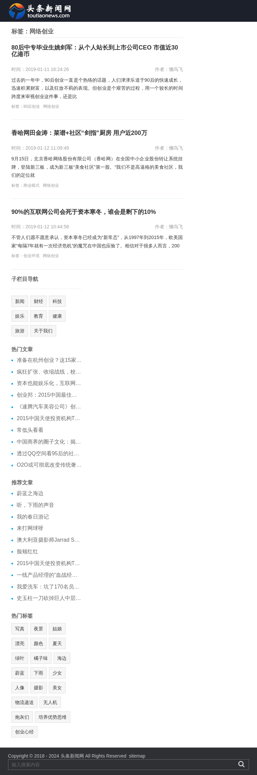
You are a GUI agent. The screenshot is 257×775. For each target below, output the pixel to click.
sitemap (137, 756)
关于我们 (43, 330)
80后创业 (31, 106)
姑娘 (57, 628)
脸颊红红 (27, 551)
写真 (19, 628)
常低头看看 (30, 430)
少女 (57, 673)
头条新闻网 (72, 756)
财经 (38, 301)
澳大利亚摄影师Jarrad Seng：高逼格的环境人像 (49, 540)
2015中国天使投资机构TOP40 (49, 418)
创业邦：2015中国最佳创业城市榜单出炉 (49, 395)
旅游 (19, 330)
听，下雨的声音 (35, 505)
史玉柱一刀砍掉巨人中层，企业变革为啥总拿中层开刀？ (49, 598)
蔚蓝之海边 (30, 493)
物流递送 (24, 702)
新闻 (19, 301)
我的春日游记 (33, 517)
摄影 (38, 687)
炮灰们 (22, 717)
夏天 (57, 643)
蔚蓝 (19, 673)
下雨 (38, 673)
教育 (38, 316)
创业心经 (24, 731)
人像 (19, 687)
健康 (57, 316)
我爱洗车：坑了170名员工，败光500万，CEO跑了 (49, 587)
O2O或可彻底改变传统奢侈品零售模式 (49, 465)
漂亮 (19, 643)
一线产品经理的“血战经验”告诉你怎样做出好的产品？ (49, 575)
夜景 (38, 628)
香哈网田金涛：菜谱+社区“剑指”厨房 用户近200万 (79, 133)
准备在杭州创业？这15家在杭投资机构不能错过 (49, 360)
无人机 (50, 702)
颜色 (38, 643)
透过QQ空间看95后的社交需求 (49, 453)
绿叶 (19, 658)
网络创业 (51, 106)
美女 (57, 687)
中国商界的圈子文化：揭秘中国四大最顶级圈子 (49, 442)
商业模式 (31, 185)
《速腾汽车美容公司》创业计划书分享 (49, 406)
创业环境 (31, 255)
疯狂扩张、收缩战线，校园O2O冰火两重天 (49, 372)
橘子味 (41, 658)
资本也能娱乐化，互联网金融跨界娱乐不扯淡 (49, 383)
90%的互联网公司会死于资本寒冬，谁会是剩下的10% (83, 212)
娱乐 (19, 316)
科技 (57, 301)
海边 (62, 658)
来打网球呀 (30, 528)
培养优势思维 (52, 717)
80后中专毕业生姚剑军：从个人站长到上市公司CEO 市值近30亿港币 (94, 51)
